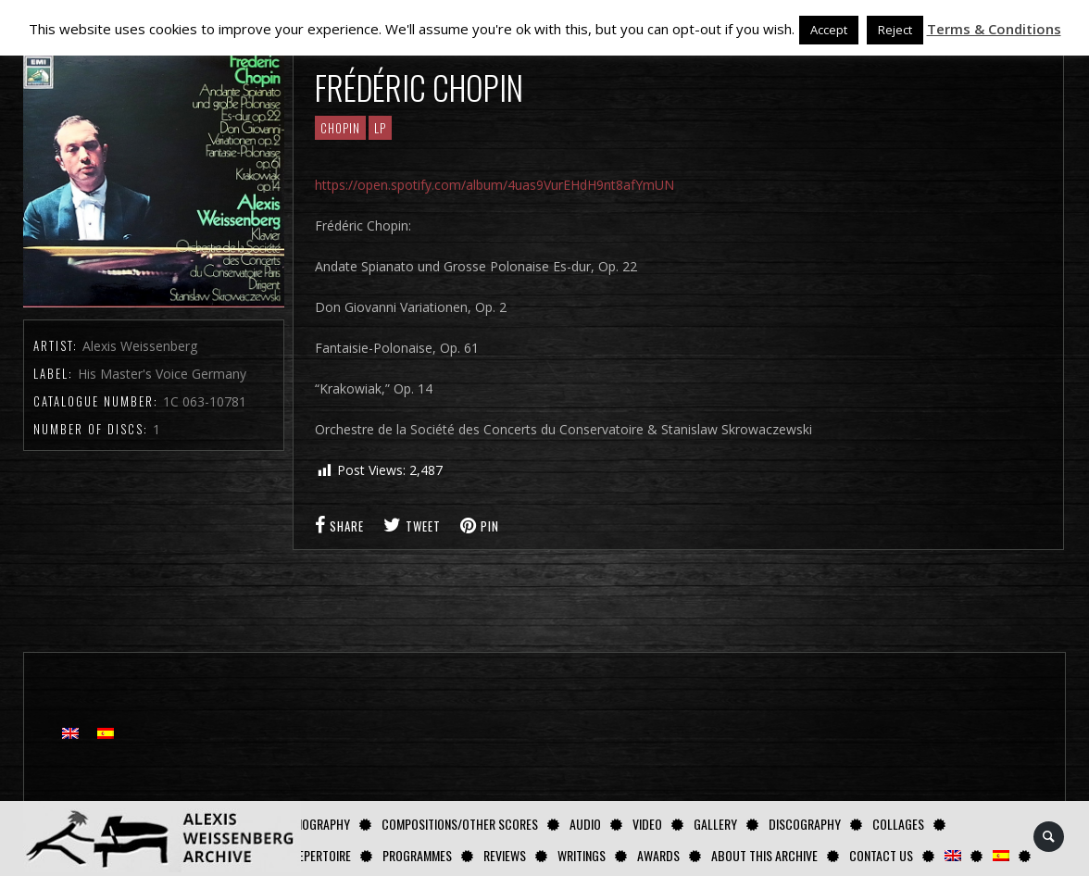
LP (380, 128)
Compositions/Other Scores (460, 823)
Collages (898, 823)
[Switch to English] (70, 732)
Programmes (417, 855)
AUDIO (585, 823)
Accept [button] (828, 29)
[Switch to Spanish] (1001, 855)
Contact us (881, 855)
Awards (658, 855)
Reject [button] (895, 29)
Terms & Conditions (994, 28)
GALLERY (715, 823)
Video (647, 823)
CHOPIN (340, 128)
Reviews (504, 855)
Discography (805, 823)
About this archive (764, 855)
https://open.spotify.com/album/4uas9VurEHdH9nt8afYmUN (494, 185)
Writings (581, 855)
